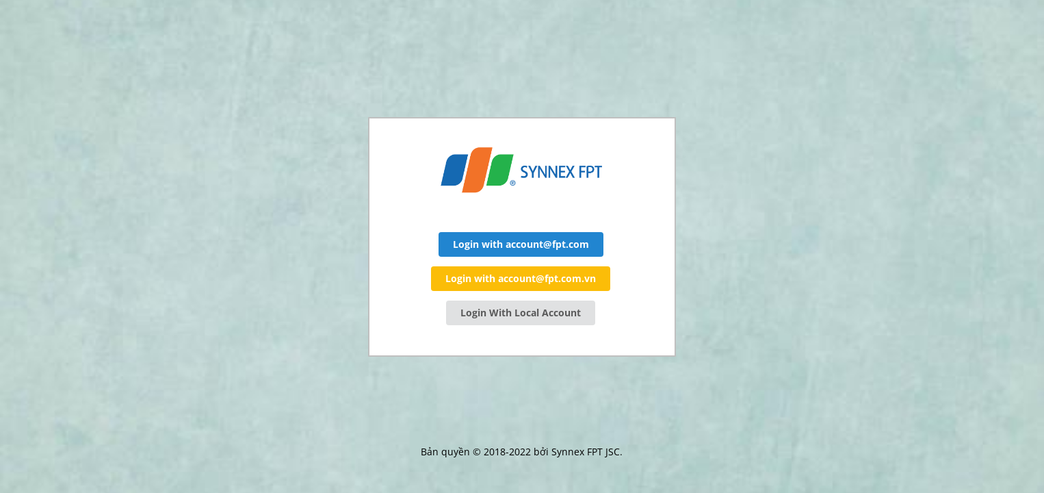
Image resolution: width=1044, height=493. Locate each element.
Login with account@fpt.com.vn (520, 278)
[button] (521, 244)
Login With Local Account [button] (520, 312)
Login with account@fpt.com (521, 244)
